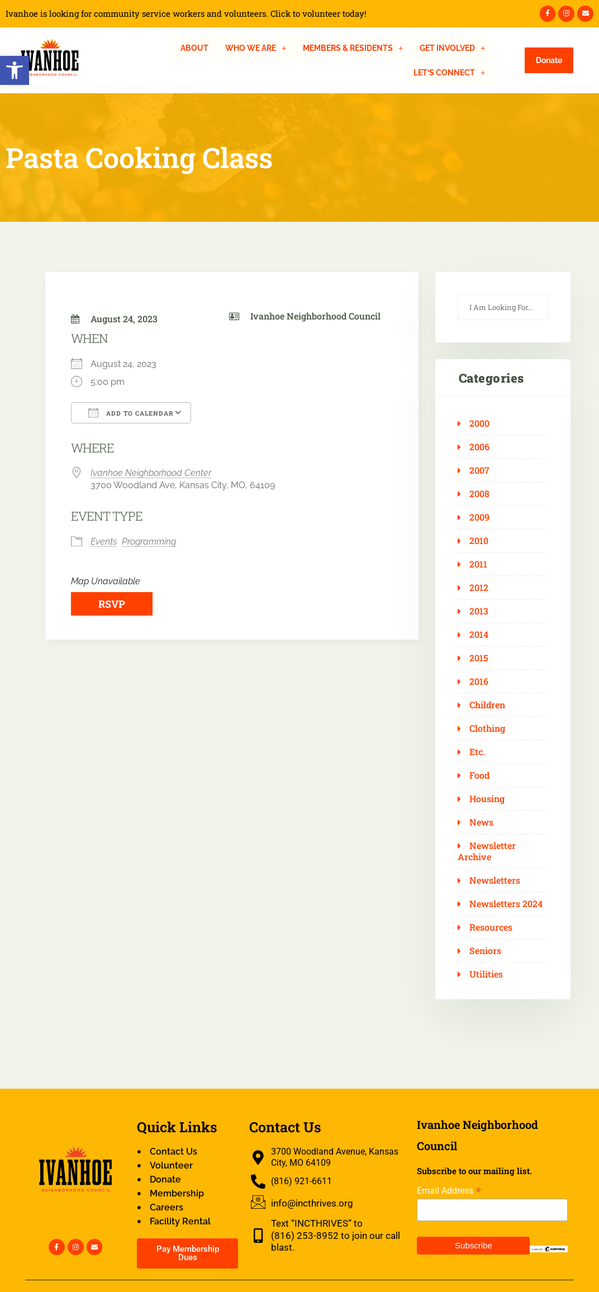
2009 (479, 517)
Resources (490, 927)
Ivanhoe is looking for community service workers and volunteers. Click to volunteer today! (186, 13)
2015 (478, 658)
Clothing (487, 728)
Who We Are (255, 48)
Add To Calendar (131, 413)
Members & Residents (353, 48)
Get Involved (452, 48)
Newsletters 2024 (506, 903)
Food (479, 775)
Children (487, 705)
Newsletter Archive (487, 851)
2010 (478, 540)
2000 (479, 423)
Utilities (486, 974)
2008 (479, 493)
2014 (478, 634)
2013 (478, 611)
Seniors (485, 950)
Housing (487, 798)
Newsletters (494, 880)
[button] (14, 70)
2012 (478, 587)
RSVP (111, 604)
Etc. (477, 751)
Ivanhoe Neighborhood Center (151, 473)
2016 (478, 681)
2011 (478, 564)
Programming (149, 541)
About (194, 48)
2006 (479, 446)
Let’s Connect (449, 72)
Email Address (449, 1190)
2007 (479, 470)
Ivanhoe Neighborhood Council (315, 316)
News (481, 822)
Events (104, 541)
